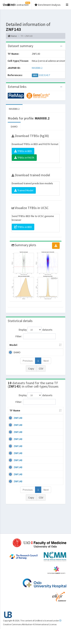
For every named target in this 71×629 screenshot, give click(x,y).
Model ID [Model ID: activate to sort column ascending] (51, 345)
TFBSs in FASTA (24, 157)
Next (46, 360)
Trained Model (23, 190)
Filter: (36, 336)
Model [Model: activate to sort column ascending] (13, 345)
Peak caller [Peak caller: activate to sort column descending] (32, 345)
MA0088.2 (37, 68)
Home (12, 35)
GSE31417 (44, 75)
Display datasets (35, 330)
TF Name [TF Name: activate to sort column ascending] (12, 412)
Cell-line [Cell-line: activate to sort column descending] (32, 414)
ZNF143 (18, 421)
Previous (28, 360)
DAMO (14, 126)
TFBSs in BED (23, 151)
